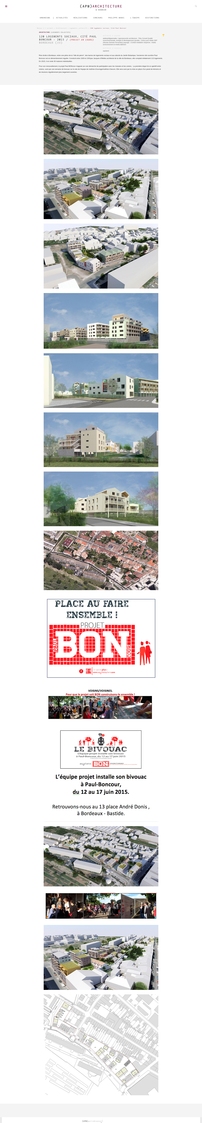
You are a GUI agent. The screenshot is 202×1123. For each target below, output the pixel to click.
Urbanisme (45, 18)
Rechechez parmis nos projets (196, 6)
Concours (97, 18)
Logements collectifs (78, 28)
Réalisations (80, 18)
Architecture (61, 28)
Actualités (62, 18)
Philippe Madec (116, 18)
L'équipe (135, 18)
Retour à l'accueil (45, 28)
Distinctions (152, 18)
